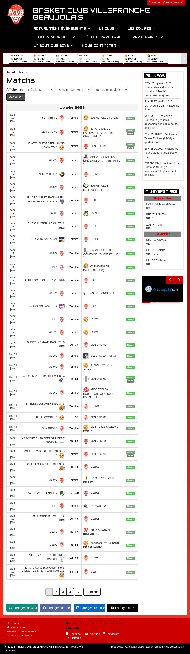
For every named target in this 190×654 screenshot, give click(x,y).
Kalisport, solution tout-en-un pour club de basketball (155, 646)
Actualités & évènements (61, 28)
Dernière (92, 592)
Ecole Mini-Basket (54, 37)
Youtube (92, 633)
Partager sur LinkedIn (90, 608)
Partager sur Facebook (57, 608)
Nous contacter (101, 46)
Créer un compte (172, 2)
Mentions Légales (17, 627)
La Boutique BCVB (53, 46)
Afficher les (15, 89)
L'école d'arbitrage (103, 37)
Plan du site (13, 623)
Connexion (155, 2)
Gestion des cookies (19, 635)
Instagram (111, 633)
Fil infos (155, 76)
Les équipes (141, 28)
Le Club (109, 28)
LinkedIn (74, 638)
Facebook (74, 633)
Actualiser (15, 97)
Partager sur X (122, 608)
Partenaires (148, 37)
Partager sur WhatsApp (23, 608)
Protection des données (21, 631)
